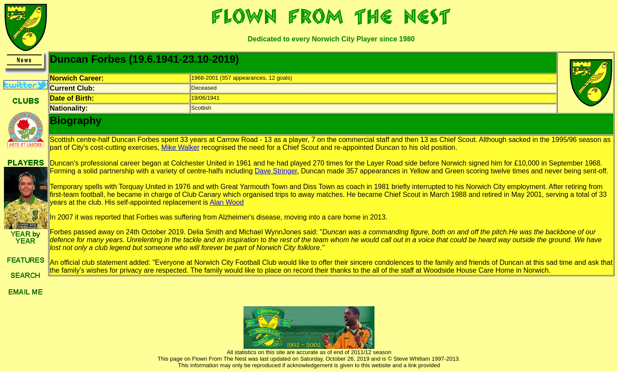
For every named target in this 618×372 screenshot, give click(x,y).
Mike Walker (180, 147)
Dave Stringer (276, 171)
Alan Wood (226, 202)
